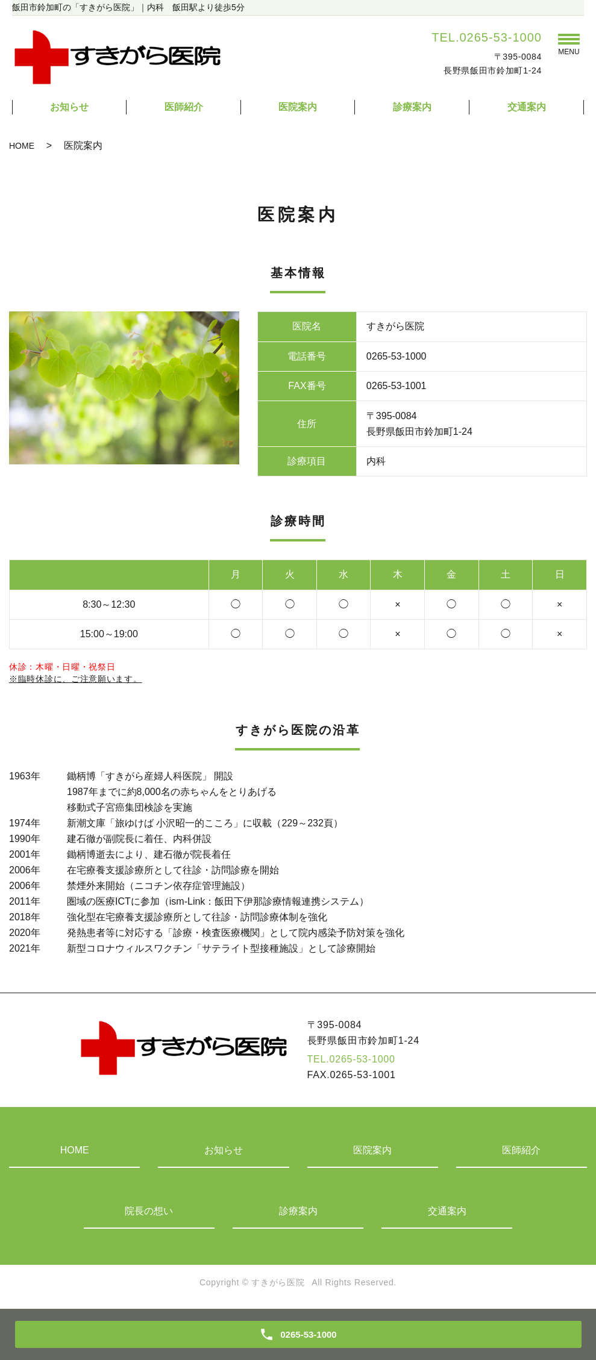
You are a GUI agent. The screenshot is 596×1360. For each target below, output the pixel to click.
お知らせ (69, 107)
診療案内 (412, 107)
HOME (21, 146)
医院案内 (297, 107)
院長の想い (149, 1211)
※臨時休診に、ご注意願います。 (75, 679)
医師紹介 (184, 107)
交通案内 (526, 107)
